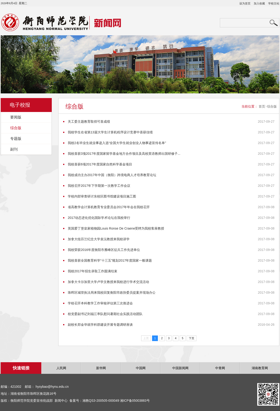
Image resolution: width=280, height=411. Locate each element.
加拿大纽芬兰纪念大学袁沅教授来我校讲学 (99, 239)
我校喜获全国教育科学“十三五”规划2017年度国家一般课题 (110, 260)
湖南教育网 (260, 368)
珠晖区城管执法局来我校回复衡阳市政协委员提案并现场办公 (112, 292)
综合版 (15, 128)
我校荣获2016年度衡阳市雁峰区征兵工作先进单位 (104, 250)
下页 (191, 338)
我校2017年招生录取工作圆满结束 (92, 271)
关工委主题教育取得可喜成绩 (89, 121)
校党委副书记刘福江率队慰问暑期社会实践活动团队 (105, 314)
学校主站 (273, 3)
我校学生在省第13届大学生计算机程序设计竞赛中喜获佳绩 (110, 132)
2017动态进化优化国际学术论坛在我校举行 (99, 218)
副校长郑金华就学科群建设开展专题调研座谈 (100, 324)
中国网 (141, 368)
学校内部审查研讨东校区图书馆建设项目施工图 (102, 196)
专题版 (15, 139)
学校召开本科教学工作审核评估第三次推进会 (100, 303)
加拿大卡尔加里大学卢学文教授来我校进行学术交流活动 (108, 282)
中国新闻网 (180, 368)
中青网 (220, 368)
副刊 (14, 149)
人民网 (61, 368)
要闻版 (15, 117)
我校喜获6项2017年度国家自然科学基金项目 (100, 164)
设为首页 (245, 3)
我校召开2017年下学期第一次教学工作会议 (99, 185)
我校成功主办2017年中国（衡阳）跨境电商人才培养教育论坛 (112, 175)
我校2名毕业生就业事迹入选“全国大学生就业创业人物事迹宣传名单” (117, 143)
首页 (262, 106)
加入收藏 (259, 3)
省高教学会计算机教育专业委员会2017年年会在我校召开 (109, 207)
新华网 (101, 368)
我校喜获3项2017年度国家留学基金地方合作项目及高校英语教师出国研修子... (124, 153)
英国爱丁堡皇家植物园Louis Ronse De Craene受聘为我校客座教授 (116, 228)
